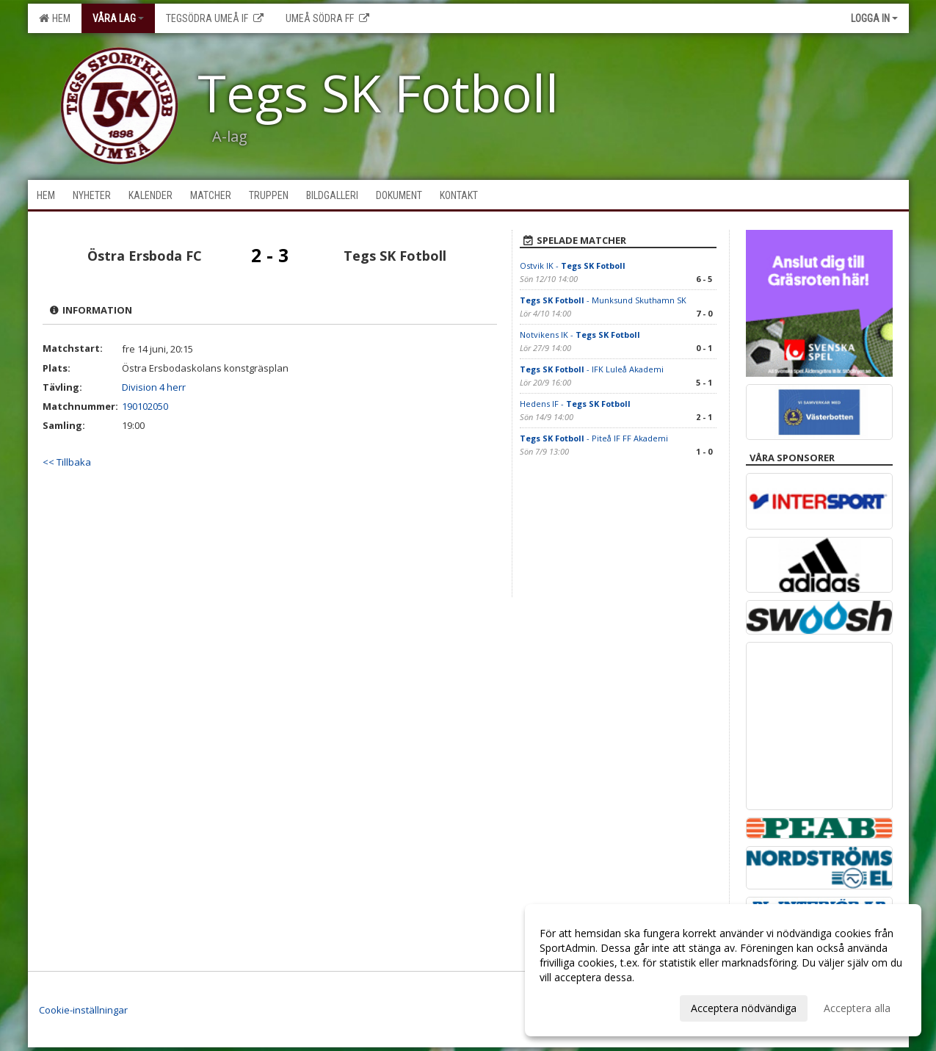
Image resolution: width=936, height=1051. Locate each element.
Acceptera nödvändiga (744, 1008)
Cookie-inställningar (83, 1009)
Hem (54, 18)
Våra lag (118, 18)
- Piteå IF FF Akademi (594, 438)
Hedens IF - (575, 403)
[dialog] (723, 970)
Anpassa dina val (579, 1006)
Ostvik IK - (572, 265)
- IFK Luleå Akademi (592, 369)
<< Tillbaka (67, 462)
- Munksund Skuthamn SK (603, 300)
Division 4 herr (154, 387)
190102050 (145, 406)
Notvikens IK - (580, 334)
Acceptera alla (857, 1008)
